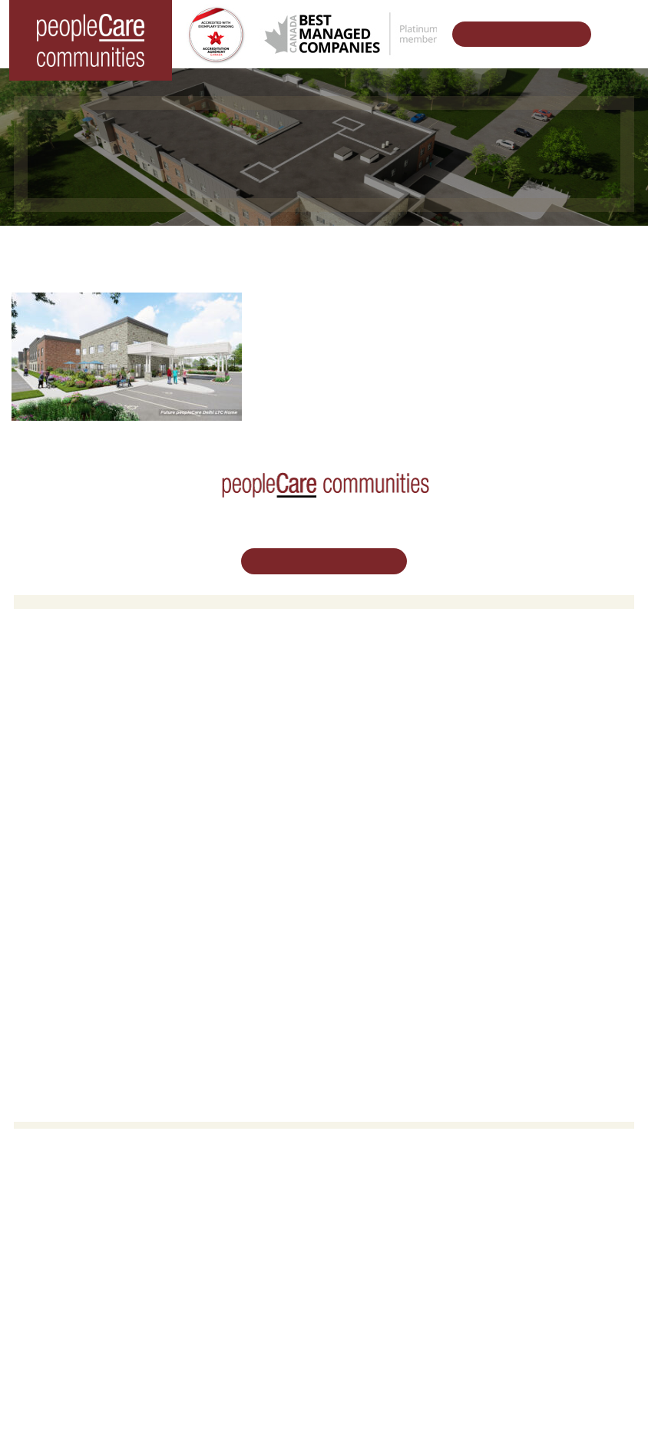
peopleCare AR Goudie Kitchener (102, 697)
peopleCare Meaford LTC (83, 776)
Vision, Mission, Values (388, 869)
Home (75, 249)
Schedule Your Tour (513, 34)
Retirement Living (379, 677)
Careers (43, 869)
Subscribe (359, 987)
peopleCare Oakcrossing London (101, 736)
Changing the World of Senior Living (210, 249)
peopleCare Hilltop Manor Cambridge (111, 717)
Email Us (324, 1291)
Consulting (360, 948)
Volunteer (47, 889)
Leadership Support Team (395, 889)
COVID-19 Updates (380, 717)
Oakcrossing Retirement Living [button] (406, 697)
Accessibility (364, 968)
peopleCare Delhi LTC (76, 796)
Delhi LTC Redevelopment (396, 756)
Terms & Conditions (367, 1406)
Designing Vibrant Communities (413, 249)
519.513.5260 (324, 1257)
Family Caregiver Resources (401, 736)
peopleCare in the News (391, 908)
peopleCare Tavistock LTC (85, 756)
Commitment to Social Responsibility (420, 928)
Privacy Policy (453, 1406)
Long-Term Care (64, 677)
